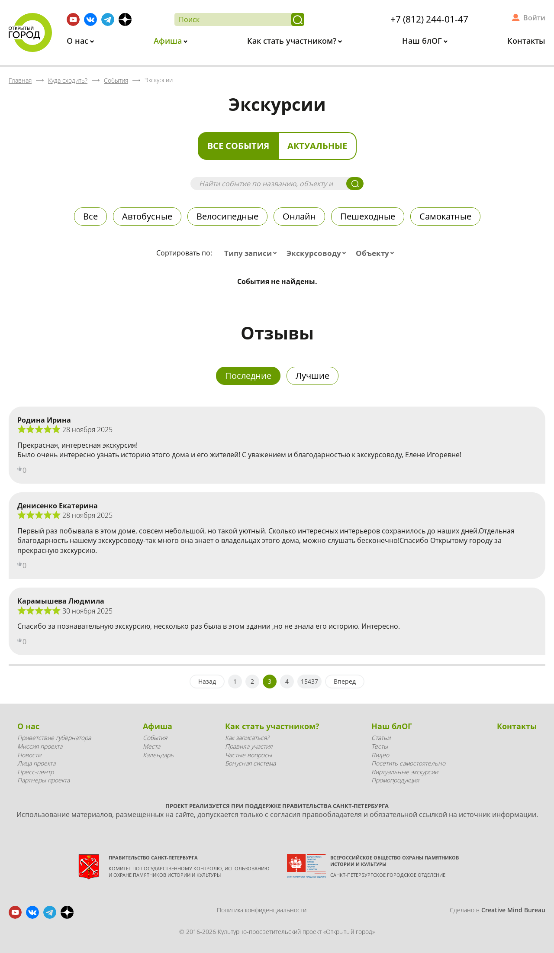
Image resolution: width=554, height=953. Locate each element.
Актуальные (317, 146)
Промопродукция (395, 780)
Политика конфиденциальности (261, 910)
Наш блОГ (423, 41)
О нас (78, 41)
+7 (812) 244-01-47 (429, 19)
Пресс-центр (35, 772)
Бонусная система (250, 763)
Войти (534, 18)
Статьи (380, 737)
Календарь (158, 755)
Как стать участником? (292, 41)
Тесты (379, 746)
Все (90, 216)
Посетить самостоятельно (408, 763)
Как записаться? (247, 737)
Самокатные (445, 216)
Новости (29, 755)
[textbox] (252, 253)
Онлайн (299, 216)
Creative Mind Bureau (513, 910)
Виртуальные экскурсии (404, 772)
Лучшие (312, 375)
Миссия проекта (39, 746)
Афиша (169, 41)
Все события (238, 146)
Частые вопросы (248, 755)
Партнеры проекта (43, 780)
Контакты (526, 41)
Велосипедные (227, 216)
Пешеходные (367, 216)
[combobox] (252, 253)
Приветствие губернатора (54, 737)
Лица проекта (36, 763)
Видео (380, 755)
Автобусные (147, 216)
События (155, 737)
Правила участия (248, 746)
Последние (248, 375)
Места (151, 746)
